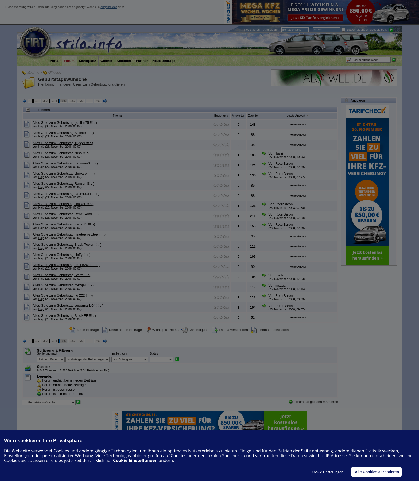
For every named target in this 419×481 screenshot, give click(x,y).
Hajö (41, 126)
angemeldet (108, 7)
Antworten (238, 115)
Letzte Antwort (298, 115)
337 (81, 100)
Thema (117, 115)
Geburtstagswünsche (62, 79)
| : (260, 29)
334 (54, 100)
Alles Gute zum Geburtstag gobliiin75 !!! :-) (65, 123)
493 (98, 100)
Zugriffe (253, 115)
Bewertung (221, 115)
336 (72, 100)
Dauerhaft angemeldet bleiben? (364, 29)
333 (45, 100)
